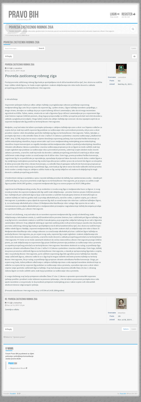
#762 (8, 303)
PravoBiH (13, 394)
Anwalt (23, 394)
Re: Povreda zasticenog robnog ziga (21, 299)
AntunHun (18, 303)
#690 (8, 68)
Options (126, 329)
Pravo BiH (123, 394)
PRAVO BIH (23, 15)
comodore (18, 68)
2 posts (133, 48)
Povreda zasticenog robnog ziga (21, 42)
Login (115, 14)
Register (128, 14)
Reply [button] (8, 56)
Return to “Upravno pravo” (14, 337)
